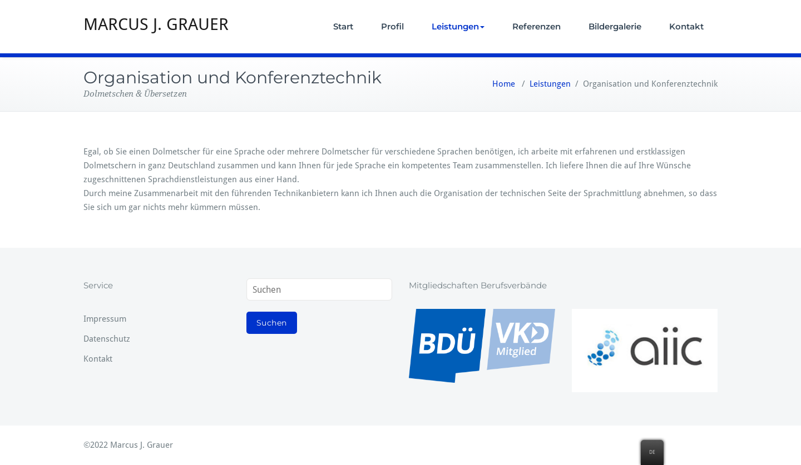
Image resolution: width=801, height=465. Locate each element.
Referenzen (536, 26)
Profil (392, 26)
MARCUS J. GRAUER (156, 24)
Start (343, 26)
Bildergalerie (615, 26)
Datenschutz (106, 339)
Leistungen (458, 26)
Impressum (104, 319)
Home (503, 84)
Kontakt (686, 26)
